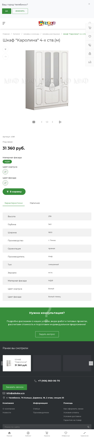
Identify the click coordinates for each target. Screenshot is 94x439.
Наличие (35, 203)
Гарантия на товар (72, 420)
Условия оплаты (71, 412)
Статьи (36, 409)
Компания (8, 403)
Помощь (68, 403)
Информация (40, 403)
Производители (41, 412)
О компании (9, 409)
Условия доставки (72, 416)
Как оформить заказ (73, 409)
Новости (7, 412)
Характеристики (14, 203)
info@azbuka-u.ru (16, 393)
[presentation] (3, 363)
